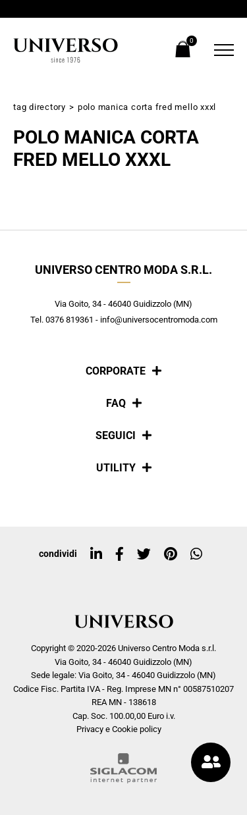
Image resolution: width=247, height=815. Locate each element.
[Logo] (66, 50)
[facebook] (119, 554)
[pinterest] (170, 554)
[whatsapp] (196, 554)
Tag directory (39, 107)
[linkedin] (96, 554)
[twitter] (144, 554)
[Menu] (220, 50)
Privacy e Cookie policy (118, 729)
